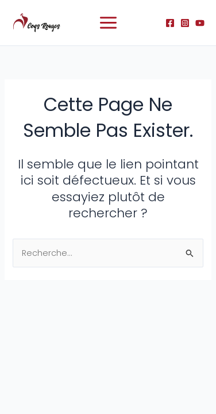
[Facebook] (170, 23)
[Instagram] (185, 23)
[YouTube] (200, 23)
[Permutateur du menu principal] (108, 22)
